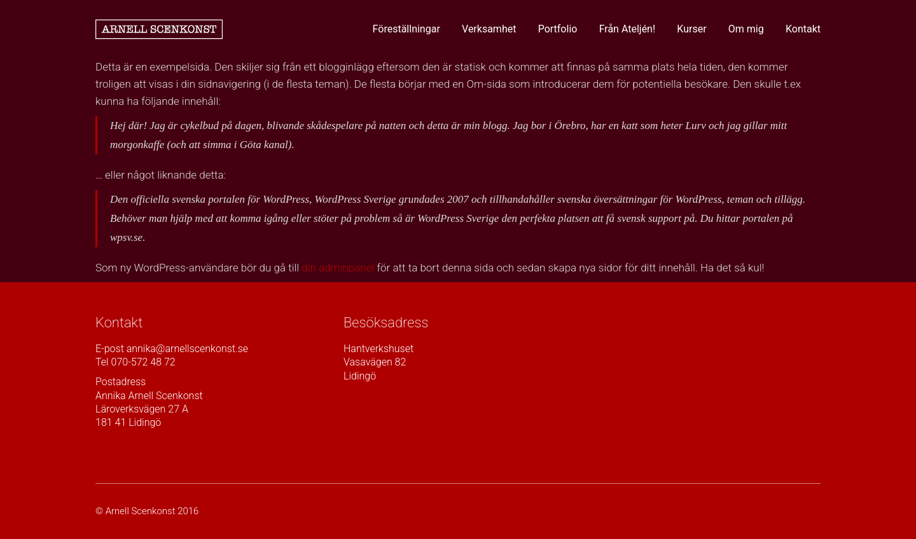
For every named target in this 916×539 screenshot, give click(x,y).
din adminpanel (338, 267)
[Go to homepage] (159, 29)
